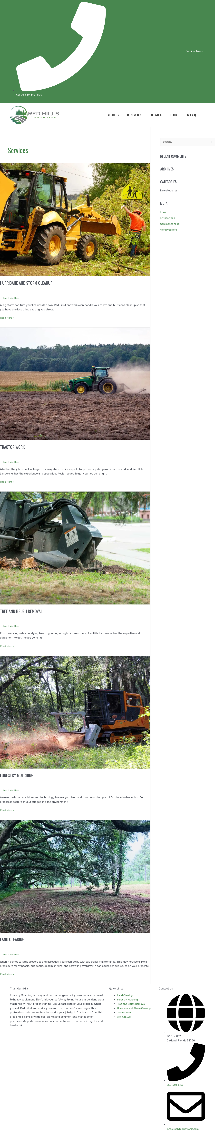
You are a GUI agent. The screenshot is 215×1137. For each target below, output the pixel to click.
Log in (164, 212)
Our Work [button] (156, 115)
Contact (175, 115)
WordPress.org (169, 229)
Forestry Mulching (17, 775)
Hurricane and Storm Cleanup (27, 283)
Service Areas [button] (194, 51)
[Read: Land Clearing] (75, 876)
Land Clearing (12, 939)
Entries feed (168, 218)
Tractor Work (12, 447)
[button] (195, 51)
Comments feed (170, 224)
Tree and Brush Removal (21, 611)
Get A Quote (194, 115)
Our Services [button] (133, 115)
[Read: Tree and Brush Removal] (75, 547)
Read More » (7, 317)
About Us (113, 115)
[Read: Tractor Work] (75, 383)
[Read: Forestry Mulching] (75, 711)
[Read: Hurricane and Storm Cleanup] (75, 219)
